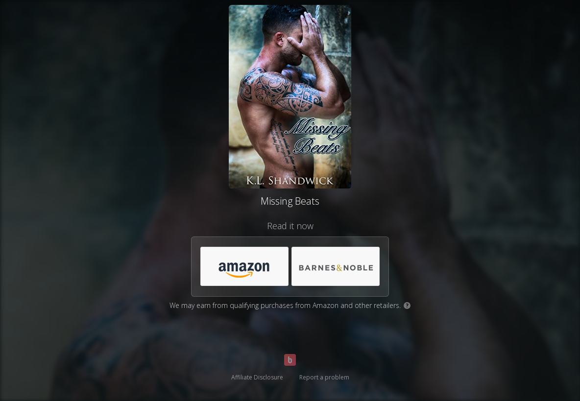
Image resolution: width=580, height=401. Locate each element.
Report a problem (324, 377)
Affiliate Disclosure (257, 377)
